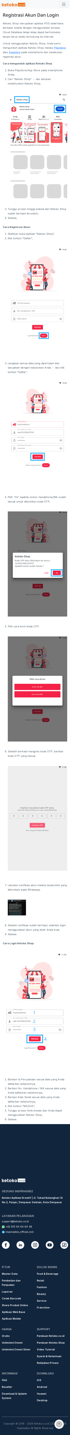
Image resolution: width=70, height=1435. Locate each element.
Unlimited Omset (12, 1342)
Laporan (7, 1291)
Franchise (43, 1307)
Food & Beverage (47, 1273)
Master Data (10, 1273)
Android (42, 1386)
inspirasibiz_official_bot (17, 1232)
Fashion (42, 1287)
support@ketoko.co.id (15, 1221)
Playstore (60, 47)
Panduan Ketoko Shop (51, 1342)
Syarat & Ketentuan (49, 1356)
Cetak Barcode (11, 1298)
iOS (39, 1380)
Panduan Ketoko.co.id (50, 1335)
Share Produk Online (15, 1305)
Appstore (14, 52)
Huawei (41, 1393)
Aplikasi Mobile (11, 1318)
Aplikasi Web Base (13, 1312)
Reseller (7, 1386)
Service (42, 1300)
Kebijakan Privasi (47, 1362)
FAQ (4, 1380)
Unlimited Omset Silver (16, 1349)
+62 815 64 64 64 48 (17, 1226)
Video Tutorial (46, 1349)
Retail (40, 1280)
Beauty (41, 1294)
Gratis (6, 1335)
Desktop (42, 1400)
